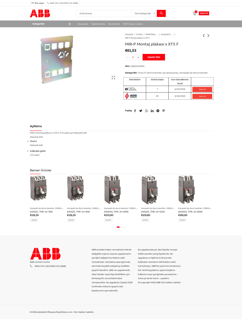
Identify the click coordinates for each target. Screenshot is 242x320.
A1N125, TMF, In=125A (153, 211)
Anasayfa (129, 34)
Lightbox (113, 77)
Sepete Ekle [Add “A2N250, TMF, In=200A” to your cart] (110, 220)
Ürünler (139, 34)
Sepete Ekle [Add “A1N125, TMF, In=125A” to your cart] (147, 220)
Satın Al (202, 89)
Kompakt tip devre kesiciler (167, 34)
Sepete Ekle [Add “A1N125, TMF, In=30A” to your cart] (36, 220)
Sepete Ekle (154, 57)
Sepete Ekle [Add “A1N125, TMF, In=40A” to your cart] (73, 220)
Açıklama (36, 126)
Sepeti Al (204, 13)
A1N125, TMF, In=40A (78, 211)
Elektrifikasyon (152, 34)
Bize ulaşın (38, 3)
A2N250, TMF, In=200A (116, 211)
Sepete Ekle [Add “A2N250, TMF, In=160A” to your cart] (184, 220)
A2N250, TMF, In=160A (190, 211)
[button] (118, 228)
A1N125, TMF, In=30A (41, 211)
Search (161, 13)
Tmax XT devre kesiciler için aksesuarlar (158, 72)
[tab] (36, 126)
